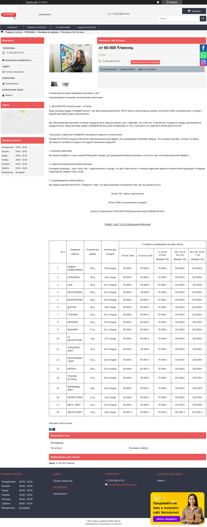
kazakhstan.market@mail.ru (18, 60)
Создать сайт (32, 2)
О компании (63, 27)
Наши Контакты (87, 27)
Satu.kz (117, 521)
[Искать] (203, 18)
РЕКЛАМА (30, 32)
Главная (12, 27)
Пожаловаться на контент (110, 524)
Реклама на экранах (48, 32)
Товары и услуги (36, 27)
